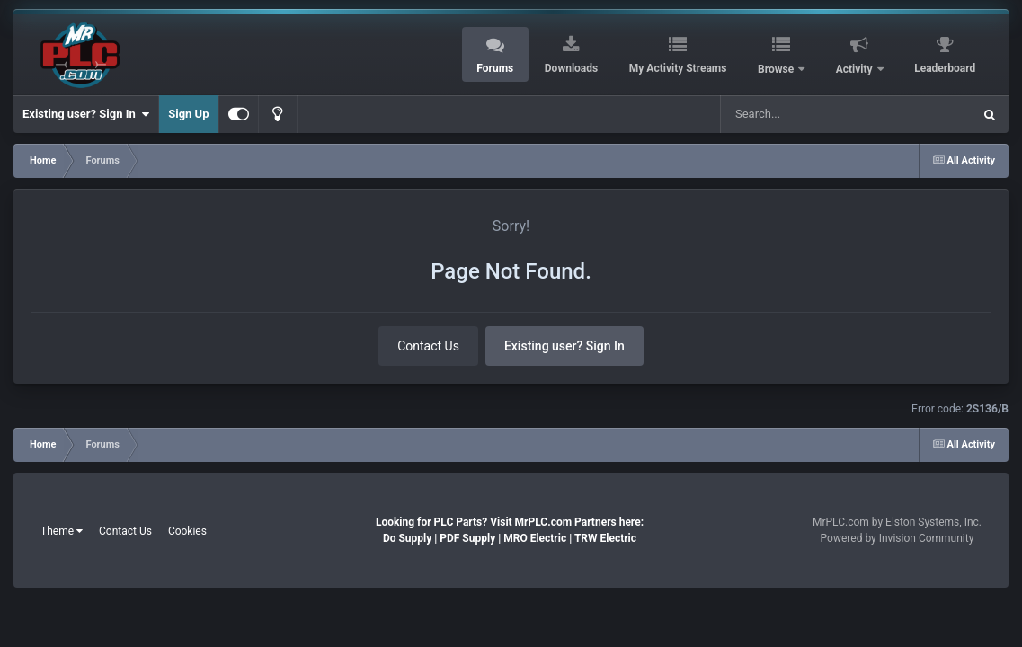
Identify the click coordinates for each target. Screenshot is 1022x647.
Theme (61, 531)
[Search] (812, 114)
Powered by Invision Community (897, 538)
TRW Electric (605, 538)
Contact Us (428, 346)
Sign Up (188, 113)
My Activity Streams (678, 68)
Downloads (571, 68)
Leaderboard (944, 68)
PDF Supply (467, 538)
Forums (494, 68)
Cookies (187, 531)
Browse (777, 69)
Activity (855, 69)
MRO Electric (534, 538)
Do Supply (407, 538)
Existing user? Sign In (85, 114)
